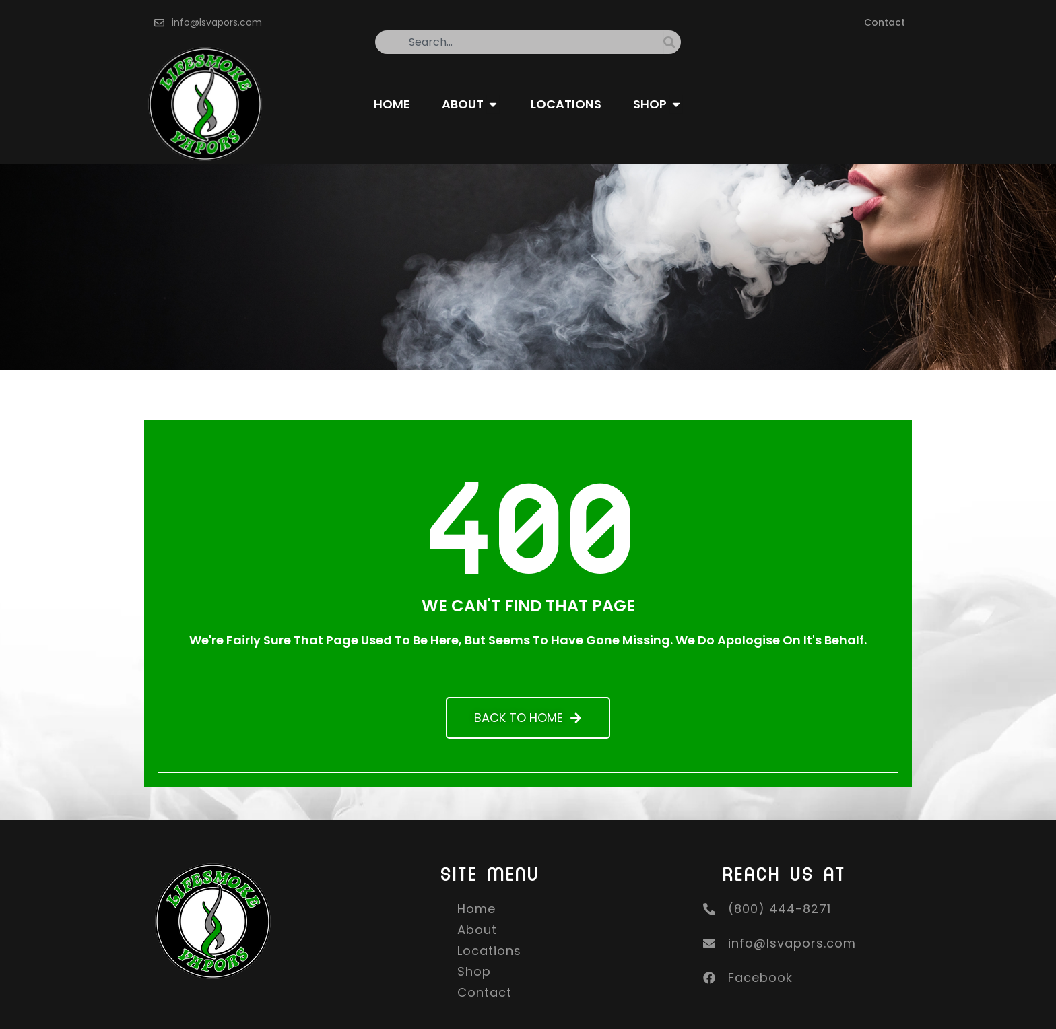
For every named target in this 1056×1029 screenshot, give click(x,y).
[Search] (672, 42)
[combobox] (519, 42)
